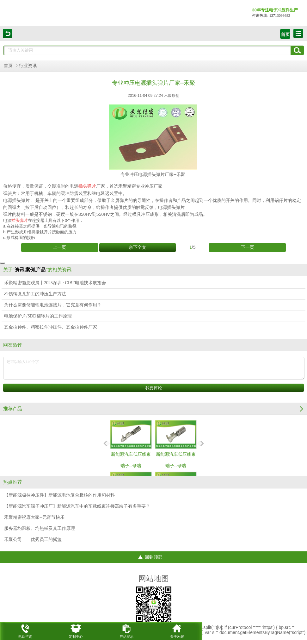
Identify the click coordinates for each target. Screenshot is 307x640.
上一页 (59, 247)
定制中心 (76, 630)
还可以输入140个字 (153, 368)
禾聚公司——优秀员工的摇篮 (33, 539)
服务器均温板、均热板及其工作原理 (39, 528)
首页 (8, 65)
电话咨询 (25, 630)
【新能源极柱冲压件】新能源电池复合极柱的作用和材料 (59, 495)
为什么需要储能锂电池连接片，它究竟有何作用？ (52, 305)
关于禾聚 (177, 630)
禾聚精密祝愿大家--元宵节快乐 (34, 517)
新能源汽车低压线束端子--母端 (131, 444)
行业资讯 (28, 65)
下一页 (247, 247)
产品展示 (126, 630)
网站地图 (153, 578)
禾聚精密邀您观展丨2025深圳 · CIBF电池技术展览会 (55, 282)
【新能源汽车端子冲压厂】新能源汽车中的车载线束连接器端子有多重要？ (77, 506)
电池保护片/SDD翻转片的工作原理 (38, 316)
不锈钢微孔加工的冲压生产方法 (35, 294)
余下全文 (137, 247)
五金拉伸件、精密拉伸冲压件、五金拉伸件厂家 (50, 327)
